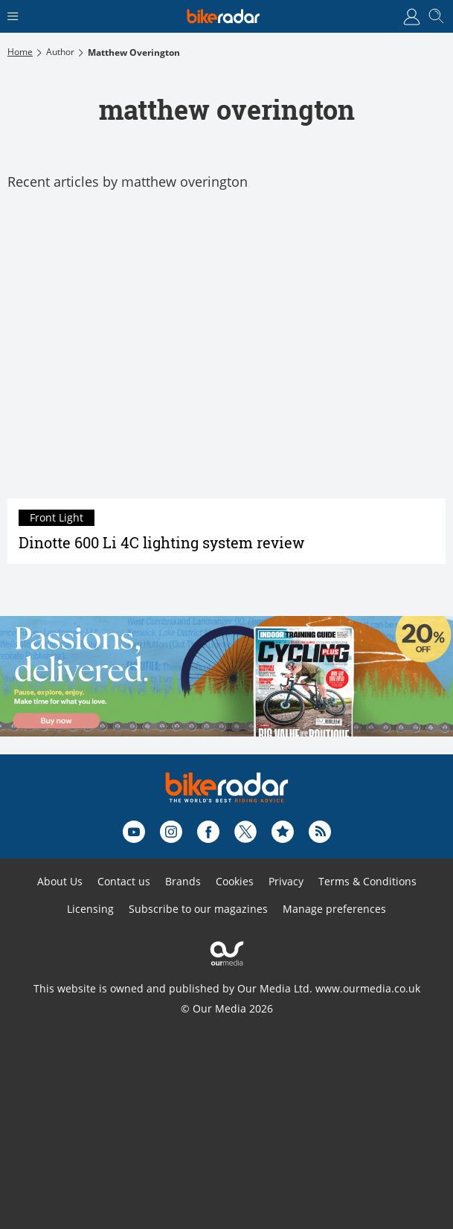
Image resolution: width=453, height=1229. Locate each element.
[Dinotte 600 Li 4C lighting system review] (226, 353)
